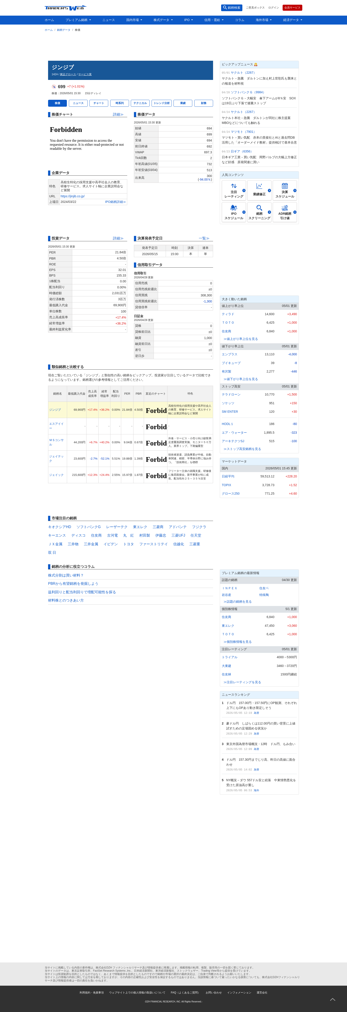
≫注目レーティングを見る (242, 682)
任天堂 (195, 535)
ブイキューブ (231, 363)
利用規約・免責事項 (92, 992)
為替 (256, 712)
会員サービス (292, 7)
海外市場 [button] (262, 20)
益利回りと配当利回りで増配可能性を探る (82, 592)
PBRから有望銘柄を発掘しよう (73, 583)
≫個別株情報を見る (238, 641)
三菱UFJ (178, 535)
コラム (239, 20)
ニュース (108, 20)
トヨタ (128, 544)
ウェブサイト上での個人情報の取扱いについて (137, 992)
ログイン (273, 7)
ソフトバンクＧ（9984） (248, 92)
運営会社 (262, 992)
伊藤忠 (160, 535)
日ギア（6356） (242, 151)
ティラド (228, 314)
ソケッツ (228, 403)
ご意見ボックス (255, 7)
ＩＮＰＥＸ (229, 588)
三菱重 (194, 544)
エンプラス (229, 354)
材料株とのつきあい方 (66, 600)
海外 (256, 790)
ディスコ (78, 535)
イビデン (111, 544)
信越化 (178, 544)
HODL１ (228, 424)
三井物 (73, 544)
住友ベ (264, 588)
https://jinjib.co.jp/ (73, 196)
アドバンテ (178, 527)
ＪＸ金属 (55, 544)
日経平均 (228, 476)
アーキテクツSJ (233, 441)
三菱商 (158, 527)
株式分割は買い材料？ (66, 575)
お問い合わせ (214, 992)
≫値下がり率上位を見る (241, 379)
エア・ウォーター (234, 432)
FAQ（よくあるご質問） (185, 992)
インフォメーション (239, 992)
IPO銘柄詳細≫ (115, 202)
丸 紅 (128, 535)
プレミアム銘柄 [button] (77, 20)
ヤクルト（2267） (243, 72)
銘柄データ (63, 29)
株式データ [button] (162, 20)
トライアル (229, 657)
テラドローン (231, 394)
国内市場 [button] (133, 20)
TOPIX (226, 485)
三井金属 (91, 544)
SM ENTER (230, 411)
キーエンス (57, 535)
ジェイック (56, 475)
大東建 (226, 666)
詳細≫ (118, 114)
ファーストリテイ (153, 544)
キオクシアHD (59, 527)
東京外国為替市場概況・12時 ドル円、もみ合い (261, 744)
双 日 (52, 552)
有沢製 (226, 371)
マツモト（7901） (243, 131)
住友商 (96, 535)
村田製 (144, 535)
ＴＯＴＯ (228, 322)
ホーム (49, 20)
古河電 (112, 535)
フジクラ (199, 527)
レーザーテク (117, 527)
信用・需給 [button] (212, 20)
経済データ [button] (291, 20)
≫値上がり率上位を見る (241, 339)
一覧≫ (204, 238)
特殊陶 (264, 595)
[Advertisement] (173, 45)
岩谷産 (226, 595)
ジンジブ (55, 409)
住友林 (226, 674)
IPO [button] (187, 20)
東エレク (140, 527)
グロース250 (230, 493)
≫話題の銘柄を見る (238, 601)
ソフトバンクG (88, 527)
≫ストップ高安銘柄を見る (242, 449)
